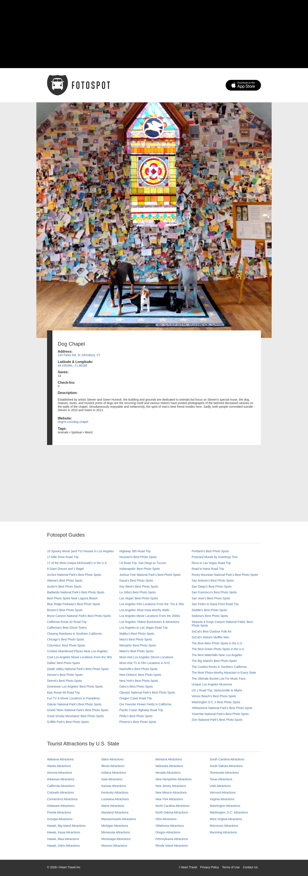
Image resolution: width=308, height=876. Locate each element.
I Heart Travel (188, 867)
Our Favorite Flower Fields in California (145, 704)
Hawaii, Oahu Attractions (63, 845)
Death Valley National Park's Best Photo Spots (78, 669)
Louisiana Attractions (115, 799)
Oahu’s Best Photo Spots (136, 686)
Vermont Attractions (223, 792)
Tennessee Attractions (224, 772)
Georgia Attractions (60, 819)
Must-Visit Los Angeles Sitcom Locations (146, 657)
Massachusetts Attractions (118, 819)
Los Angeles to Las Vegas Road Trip (143, 627)
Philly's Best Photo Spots (136, 716)
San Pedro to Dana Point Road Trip (215, 604)
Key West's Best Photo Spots (138, 586)
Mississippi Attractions (116, 839)
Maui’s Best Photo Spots (135, 639)
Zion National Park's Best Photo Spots (217, 719)
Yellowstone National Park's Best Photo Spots (222, 708)
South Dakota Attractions (226, 766)
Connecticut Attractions (62, 799)
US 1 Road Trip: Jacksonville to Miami (217, 690)
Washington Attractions (225, 805)
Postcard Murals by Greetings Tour (215, 557)
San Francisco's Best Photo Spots (214, 592)
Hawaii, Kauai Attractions (63, 832)
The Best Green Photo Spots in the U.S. (218, 649)
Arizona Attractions (59, 772)
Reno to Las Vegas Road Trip (211, 563)
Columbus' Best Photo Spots (66, 645)
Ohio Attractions (166, 819)
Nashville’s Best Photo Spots (138, 669)
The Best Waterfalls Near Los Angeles (217, 655)
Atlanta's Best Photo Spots (64, 580)
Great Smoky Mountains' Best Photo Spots (75, 716)
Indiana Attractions (113, 772)
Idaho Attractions (112, 759)
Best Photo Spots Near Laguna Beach (72, 598)
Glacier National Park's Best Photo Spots (74, 704)
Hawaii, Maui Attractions (63, 839)
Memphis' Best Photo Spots (137, 645)
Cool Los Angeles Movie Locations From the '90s (79, 657)
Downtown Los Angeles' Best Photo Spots (75, 686)
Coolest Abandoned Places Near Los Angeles (77, 651)
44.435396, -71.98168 (72, 365)
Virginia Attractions (222, 799)
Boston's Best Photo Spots (64, 610)
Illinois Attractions (112, 766)
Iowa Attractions (112, 779)
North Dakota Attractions (171, 812)
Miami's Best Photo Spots (136, 651)
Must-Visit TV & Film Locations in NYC (144, 663)
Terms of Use (231, 867)
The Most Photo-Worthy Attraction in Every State (224, 672)
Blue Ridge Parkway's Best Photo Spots (73, 604)
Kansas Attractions (113, 786)
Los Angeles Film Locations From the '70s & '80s (151, 604)
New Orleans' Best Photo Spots (140, 674)
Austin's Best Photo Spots (64, 586)
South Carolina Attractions (227, 759)
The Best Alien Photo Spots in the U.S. (217, 643)
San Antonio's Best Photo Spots (213, 580)
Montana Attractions (168, 759)
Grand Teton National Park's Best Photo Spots (77, 710)
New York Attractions (169, 799)
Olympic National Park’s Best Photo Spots (147, 692)
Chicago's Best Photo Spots (65, 639)
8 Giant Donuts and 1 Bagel (65, 568)
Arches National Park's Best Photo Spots (74, 574)
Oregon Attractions (167, 832)
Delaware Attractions (60, 805)
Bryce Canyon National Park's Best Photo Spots (79, 616)
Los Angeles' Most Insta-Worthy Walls (144, 610)
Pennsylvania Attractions (171, 839)
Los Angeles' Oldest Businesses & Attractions (149, 622)
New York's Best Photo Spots (138, 680)
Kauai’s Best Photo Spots (136, 580)
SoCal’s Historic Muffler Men (210, 637)
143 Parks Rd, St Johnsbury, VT (79, 355)
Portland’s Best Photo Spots (210, 551)
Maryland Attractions (115, 812)
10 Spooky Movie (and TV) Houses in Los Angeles (80, 551)
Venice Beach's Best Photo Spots (214, 696)
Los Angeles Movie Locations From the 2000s (149, 616)
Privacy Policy (209, 867)
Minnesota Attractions (115, 832)
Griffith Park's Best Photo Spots (68, 722)
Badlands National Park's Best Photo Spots (75, 592)
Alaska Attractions (59, 766)
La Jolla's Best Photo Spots (137, 592)
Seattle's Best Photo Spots (209, 610)
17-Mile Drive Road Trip (62, 557)
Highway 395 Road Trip (135, 551)
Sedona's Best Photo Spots (210, 616)
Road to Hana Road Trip (208, 568)
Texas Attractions (221, 779)
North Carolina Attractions (172, 805)
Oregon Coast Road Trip (135, 698)
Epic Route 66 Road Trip (63, 692)
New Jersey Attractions (170, 786)
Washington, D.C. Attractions (229, 812)
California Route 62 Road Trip (66, 622)
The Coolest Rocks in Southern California (219, 667)
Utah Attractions (220, 786)
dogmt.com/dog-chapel (73, 422)
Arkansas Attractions (60, 779)
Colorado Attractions (60, 792)
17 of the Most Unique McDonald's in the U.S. (77, 563)
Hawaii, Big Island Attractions (66, 825)
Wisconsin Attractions (224, 825)
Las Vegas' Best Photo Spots (138, 598)
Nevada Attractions (168, 772)
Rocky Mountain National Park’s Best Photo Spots (225, 574)
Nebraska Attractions (169, 766)
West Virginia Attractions (226, 819)
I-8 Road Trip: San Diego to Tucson (142, 563)
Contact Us (250, 867)
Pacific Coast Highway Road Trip (141, 710)
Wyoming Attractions (223, 832)
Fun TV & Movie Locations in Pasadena (73, 698)
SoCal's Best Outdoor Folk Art (211, 631)
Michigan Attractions (114, 825)
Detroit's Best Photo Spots (64, 680)
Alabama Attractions (60, 759)
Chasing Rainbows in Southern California (74, 633)
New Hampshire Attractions (173, 779)
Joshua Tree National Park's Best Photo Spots (150, 574)
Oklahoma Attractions (169, 825)
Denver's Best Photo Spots (65, 674)
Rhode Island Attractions (171, 845)
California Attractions (60, 786)
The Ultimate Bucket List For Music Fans (219, 678)
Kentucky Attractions (115, 792)
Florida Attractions (59, 812)
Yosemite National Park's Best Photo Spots (220, 714)
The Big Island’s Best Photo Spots (214, 661)
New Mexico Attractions (171, 792)
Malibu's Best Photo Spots (136, 633)
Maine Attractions (112, 805)
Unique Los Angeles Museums (212, 684)
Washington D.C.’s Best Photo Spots (216, 702)
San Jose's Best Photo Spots (211, 598)
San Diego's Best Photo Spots (212, 586)
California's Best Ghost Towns (67, 627)
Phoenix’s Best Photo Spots (137, 722)
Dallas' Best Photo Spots (63, 663)
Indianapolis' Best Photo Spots (139, 568)
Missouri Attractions (114, 845)
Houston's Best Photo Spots (138, 557)
